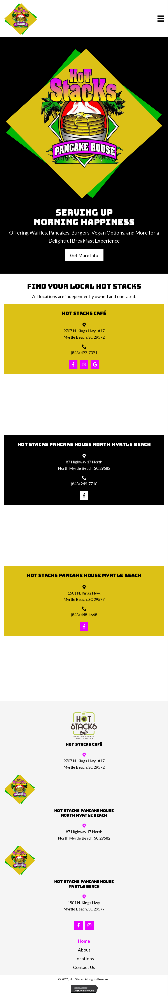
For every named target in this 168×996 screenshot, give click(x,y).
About (84, 949)
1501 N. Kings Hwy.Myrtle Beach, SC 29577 (84, 905)
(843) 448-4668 (84, 614)
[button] (84, 255)
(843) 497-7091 (84, 352)
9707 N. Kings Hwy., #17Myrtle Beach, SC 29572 (84, 764)
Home (84, 941)
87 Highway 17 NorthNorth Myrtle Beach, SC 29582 (84, 834)
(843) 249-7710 (84, 483)
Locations (84, 958)
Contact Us (84, 967)
